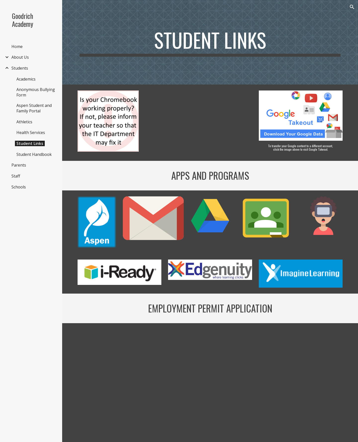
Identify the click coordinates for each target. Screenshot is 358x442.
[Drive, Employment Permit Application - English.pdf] (210, 382)
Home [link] (17, 46)
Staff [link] (15, 176)
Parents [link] (18, 165)
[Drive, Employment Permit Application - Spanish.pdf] (301, 382)
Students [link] (19, 68)
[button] (352, 7)
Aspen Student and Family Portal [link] (34, 108)
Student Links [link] (29, 143)
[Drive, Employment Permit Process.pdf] (119, 382)
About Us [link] (20, 57)
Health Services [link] (30, 132)
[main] (210, 42)
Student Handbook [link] (34, 154)
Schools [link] (18, 187)
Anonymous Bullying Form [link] (35, 92)
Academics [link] (26, 79)
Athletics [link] (24, 122)
